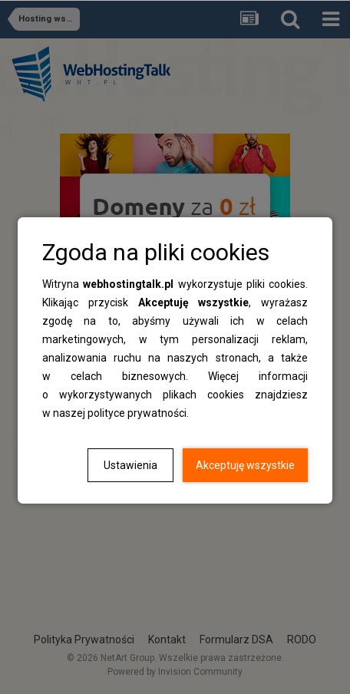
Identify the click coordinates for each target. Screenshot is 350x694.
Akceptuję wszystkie (245, 465)
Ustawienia (130, 465)
